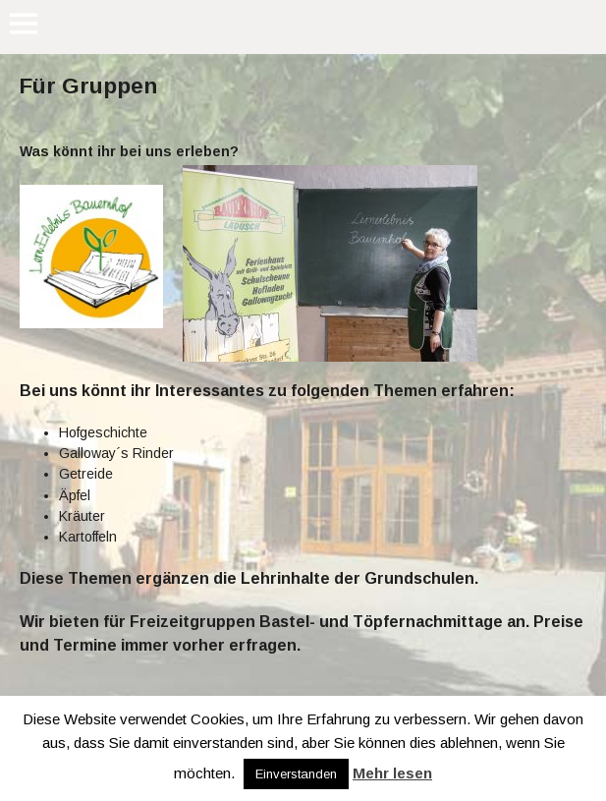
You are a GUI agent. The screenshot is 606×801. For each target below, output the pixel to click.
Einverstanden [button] (296, 774)
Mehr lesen (392, 773)
